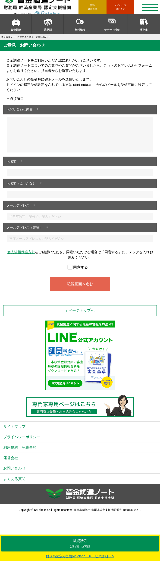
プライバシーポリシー (21, 437)
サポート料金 (111, 29)
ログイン (121, 6)
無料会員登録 (92, 7)
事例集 (144, 29)
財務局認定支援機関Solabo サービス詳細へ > (80, 556)
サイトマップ (14, 426)
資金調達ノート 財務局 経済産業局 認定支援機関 (40, 7)
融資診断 (80, 543)
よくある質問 (14, 479)
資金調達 (16, 29)
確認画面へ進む (80, 284)
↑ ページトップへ (80, 310)
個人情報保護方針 (21, 252)
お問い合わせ (14, 468)
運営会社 (10, 458)
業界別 (48, 29)
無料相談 (80, 29)
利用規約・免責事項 (20, 447)
